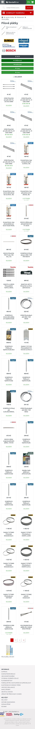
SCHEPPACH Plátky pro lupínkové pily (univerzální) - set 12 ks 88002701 (26, 443)
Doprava (4, 671)
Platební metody (6, 680)
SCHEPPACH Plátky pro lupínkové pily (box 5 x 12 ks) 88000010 (8, 350)
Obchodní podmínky (8, 676)
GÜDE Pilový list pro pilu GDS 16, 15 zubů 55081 (26, 99)
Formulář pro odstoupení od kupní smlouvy (16, 683)
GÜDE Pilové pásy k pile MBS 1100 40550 (26, 317)
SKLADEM (18, 77)
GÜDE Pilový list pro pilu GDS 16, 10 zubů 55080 (26, 130)
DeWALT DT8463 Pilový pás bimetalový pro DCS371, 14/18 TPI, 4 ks (8, 536)
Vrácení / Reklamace (8, 687)
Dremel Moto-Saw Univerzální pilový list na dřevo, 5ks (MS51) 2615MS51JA (8, 194)
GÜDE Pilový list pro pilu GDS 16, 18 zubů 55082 (8, 161)
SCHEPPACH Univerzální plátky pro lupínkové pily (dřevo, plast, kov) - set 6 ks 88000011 (9, 319)
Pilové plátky (5, 19)
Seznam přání (5, 704)
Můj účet (4, 700)
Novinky (4, 706)
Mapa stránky (5, 689)
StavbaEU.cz (15, 711)
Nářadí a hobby (10, 17)
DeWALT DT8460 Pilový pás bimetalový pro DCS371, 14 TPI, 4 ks (8, 567)
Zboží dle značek (7, 692)
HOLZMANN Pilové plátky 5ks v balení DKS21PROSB (26, 627)
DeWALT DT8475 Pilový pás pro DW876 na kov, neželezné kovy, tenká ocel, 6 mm (26, 567)
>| (23, 640)
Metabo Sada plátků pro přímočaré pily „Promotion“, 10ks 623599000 (26, 474)
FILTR (17, 56)
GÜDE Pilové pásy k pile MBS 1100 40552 (26, 410)
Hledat (29, 7)
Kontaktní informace (8, 674)
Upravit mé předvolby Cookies (11, 694)
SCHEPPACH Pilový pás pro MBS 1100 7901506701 (26, 255)
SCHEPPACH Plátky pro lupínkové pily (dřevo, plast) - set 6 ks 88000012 (8, 381)
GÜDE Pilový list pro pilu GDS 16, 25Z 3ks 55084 (9, 99)
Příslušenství (20, 17)
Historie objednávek (8, 702)
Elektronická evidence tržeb (11, 685)
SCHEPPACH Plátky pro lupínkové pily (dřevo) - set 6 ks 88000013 (26, 381)
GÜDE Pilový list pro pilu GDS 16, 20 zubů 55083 (8, 130)
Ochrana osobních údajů (9, 678)
